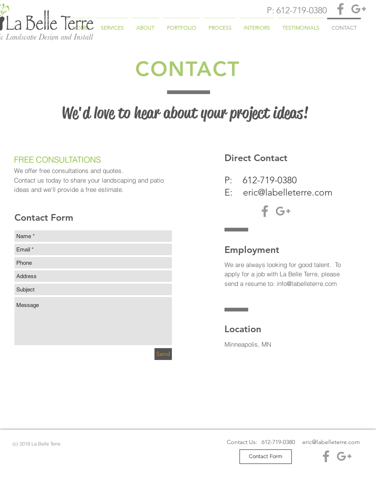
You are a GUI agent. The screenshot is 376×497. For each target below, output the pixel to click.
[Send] (163, 354)
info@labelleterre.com (307, 283)
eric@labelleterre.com (287, 192)
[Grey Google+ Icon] (358, 9)
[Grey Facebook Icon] (340, 9)
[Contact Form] (265, 456)
